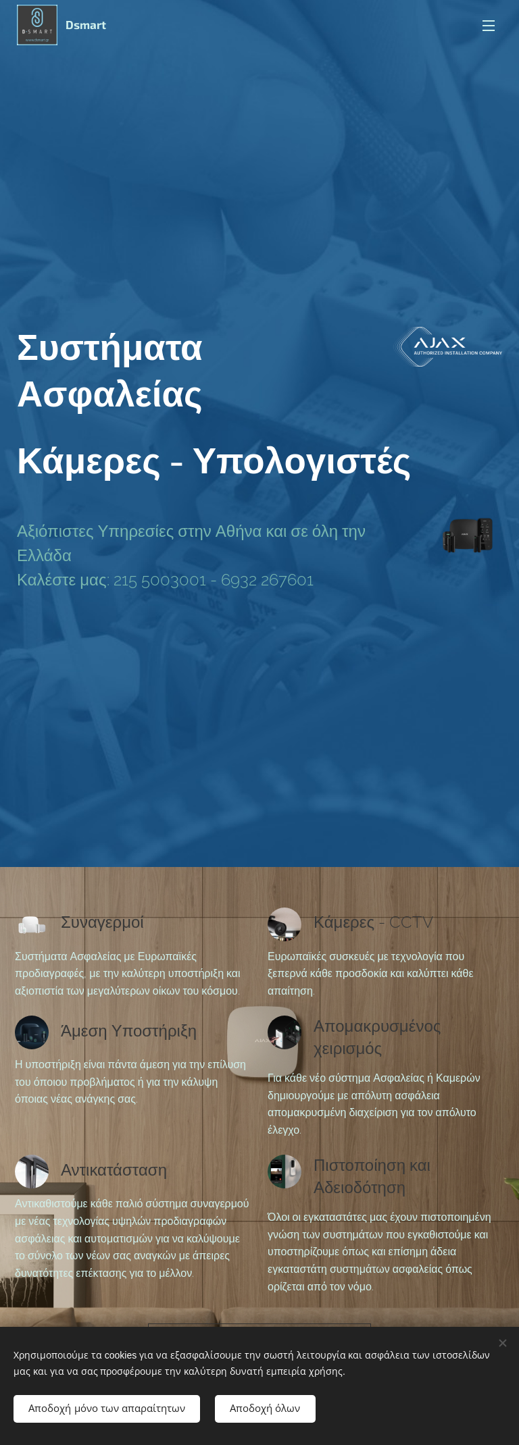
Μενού (489, 25)
